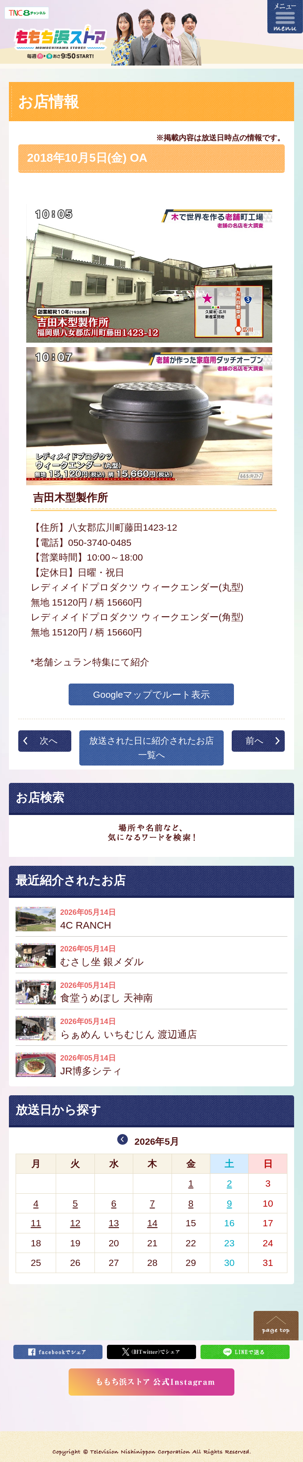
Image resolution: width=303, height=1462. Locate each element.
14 (152, 1223)
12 (75, 1223)
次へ (48, 740)
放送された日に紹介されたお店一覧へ (151, 748)
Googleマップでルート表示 (151, 694)
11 (36, 1223)
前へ (254, 740)
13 (114, 1223)
